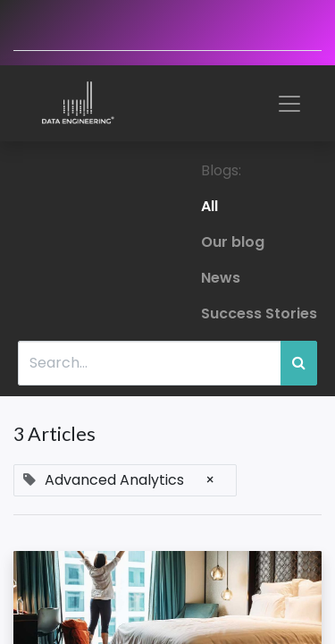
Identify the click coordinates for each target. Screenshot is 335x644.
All (209, 206)
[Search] (299, 363)
